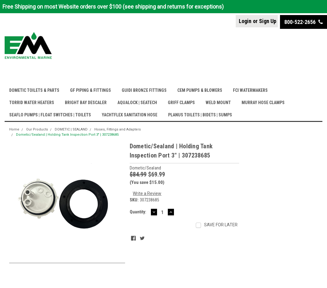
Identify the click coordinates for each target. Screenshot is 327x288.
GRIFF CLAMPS (181, 102)
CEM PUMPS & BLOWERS (199, 90)
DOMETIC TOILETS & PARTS (34, 90)
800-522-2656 (303, 22)
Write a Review (147, 193)
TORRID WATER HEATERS (31, 102)
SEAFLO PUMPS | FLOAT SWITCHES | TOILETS (50, 114)
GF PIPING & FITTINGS (90, 90)
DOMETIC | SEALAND (71, 129)
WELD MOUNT (218, 102)
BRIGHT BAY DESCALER (86, 102)
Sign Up (267, 21)
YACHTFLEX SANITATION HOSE (129, 114)
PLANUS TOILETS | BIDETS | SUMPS (200, 114)
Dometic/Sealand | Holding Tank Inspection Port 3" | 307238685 (67, 135)
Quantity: (138, 211)
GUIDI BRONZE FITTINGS (144, 90)
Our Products (37, 129)
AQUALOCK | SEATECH (137, 102)
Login (245, 21)
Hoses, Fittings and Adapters (117, 129)
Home (14, 129)
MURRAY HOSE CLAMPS (263, 102)
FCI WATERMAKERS (250, 90)
